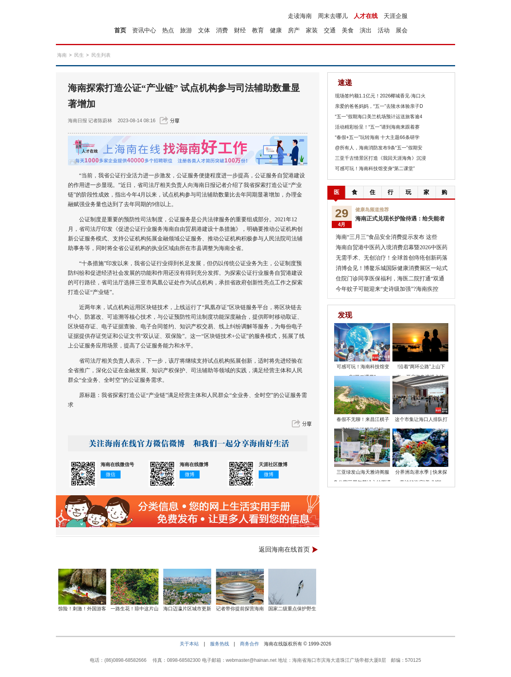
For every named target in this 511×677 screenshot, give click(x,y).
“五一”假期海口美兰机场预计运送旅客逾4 (378, 116)
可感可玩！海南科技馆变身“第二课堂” (375, 168)
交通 (330, 30)
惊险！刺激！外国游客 (82, 608)
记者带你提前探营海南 (240, 608)
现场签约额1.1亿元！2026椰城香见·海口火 (380, 96)
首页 (120, 30)
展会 (402, 30)
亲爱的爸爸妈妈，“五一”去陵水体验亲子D (379, 106)
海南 (62, 55)
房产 (294, 30)
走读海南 (300, 15)
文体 (204, 30)
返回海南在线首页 (284, 549)
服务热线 (219, 644)
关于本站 (189, 644)
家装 (312, 30)
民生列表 (101, 55)
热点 (168, 30)
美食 (348, 30)
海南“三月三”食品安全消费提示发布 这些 (386, 237)
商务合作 (249, 644)
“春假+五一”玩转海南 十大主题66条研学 (377, 137)
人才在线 (366, 15)
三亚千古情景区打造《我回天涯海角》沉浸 (380, 158)
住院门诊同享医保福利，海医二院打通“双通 (390, 279)
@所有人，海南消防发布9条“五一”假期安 (378, 148)
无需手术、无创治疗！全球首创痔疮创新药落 (392, 258)
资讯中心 (144, 30)
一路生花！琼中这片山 (134, 608)
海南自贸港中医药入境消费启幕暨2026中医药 (392, 247)
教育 (258, 30)
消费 (222, 30)
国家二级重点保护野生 (292, 608)
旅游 (186, 30)
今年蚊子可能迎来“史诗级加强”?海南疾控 (387, 289)
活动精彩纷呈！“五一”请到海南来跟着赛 (377, 127)
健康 (276, 30)
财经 (240, 30)
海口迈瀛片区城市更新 (187, 608)
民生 (79, 55)
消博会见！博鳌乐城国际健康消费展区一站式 (392, 268)
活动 (384, 30)
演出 (366, 30)
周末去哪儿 (333, 15)
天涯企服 (396, 15)
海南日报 (77, 120)
